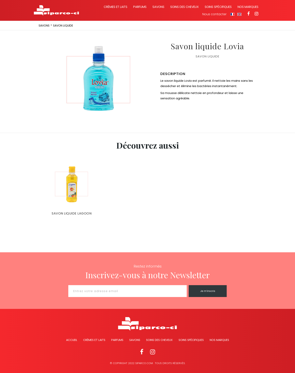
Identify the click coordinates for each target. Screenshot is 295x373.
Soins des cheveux (184, 7)
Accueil (71, 340)
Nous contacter (214, 14)
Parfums (140, 7)
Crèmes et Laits (94, 340)
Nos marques (248, 7)
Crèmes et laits (115, 7)
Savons (158, 7)
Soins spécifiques (218, 7)
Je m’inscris (207, 291)
